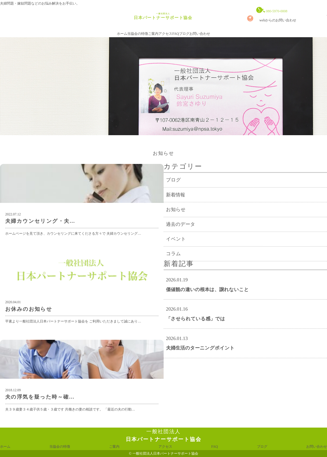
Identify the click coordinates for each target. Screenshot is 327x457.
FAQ (175, 29)
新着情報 (175, 194)
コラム (173, 253)
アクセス (165, 29)
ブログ (184, 29)
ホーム (122, 29)
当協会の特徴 (137, 29)
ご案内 (153, 29)
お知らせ (176, 209)
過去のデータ (180, 224)
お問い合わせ (199, 29)
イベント (176, 239)
